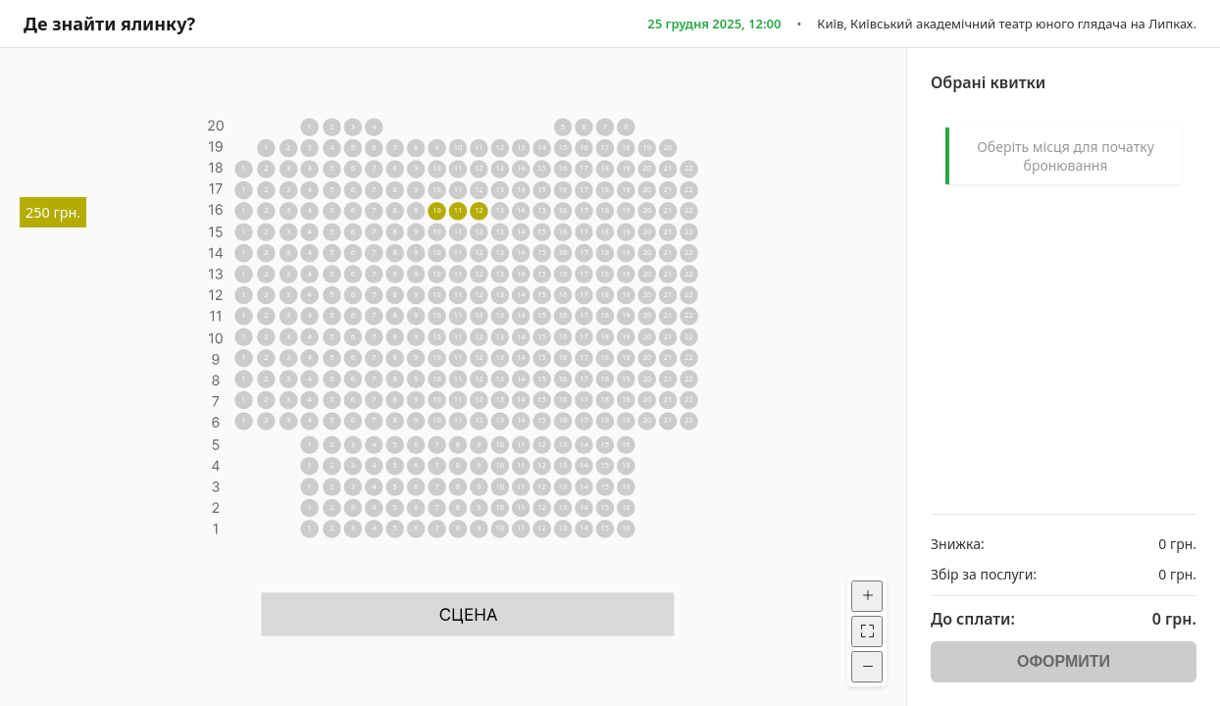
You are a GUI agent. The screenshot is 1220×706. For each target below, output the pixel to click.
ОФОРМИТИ (1063, 661)
